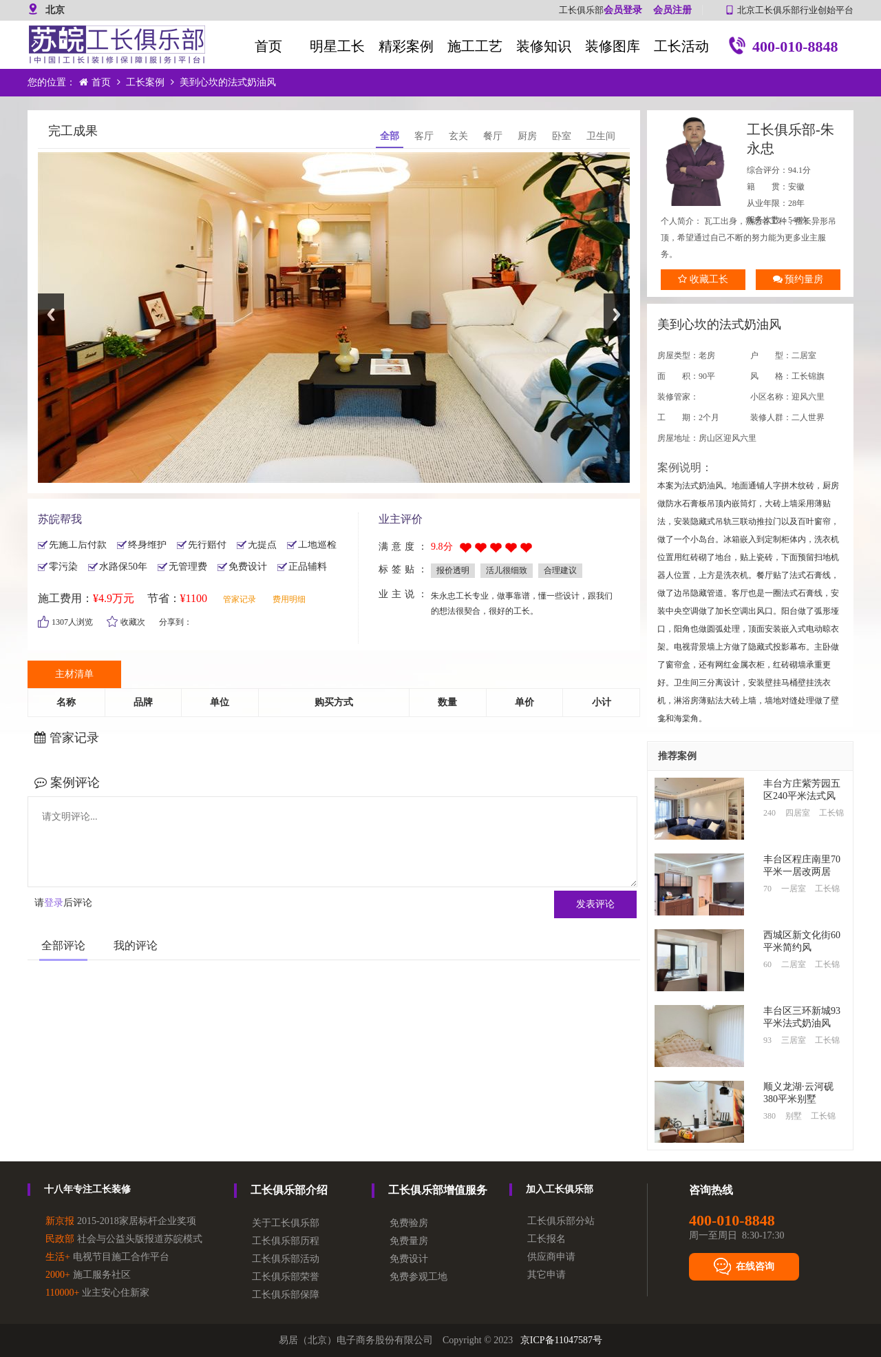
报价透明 (452, 570)
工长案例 (145, 82)
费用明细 (289, 599)
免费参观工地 (418, 1277)
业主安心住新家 (97, 1292)
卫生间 (600, 136)
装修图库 (612, 46)
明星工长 (337, 46)
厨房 (527, 136)
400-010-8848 (782, 48)
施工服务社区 (88, 1275)
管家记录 (239, 599)
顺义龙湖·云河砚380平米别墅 (798, 1092)
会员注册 (672, 10)
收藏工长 (703, 279)
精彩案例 (406, 46)
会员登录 (623, 10)
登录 (53, 903)
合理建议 (560, 570)
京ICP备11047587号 (561, 1340)
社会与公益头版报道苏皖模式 (123, 1239)
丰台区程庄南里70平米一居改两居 (801, 865)
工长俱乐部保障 (285, 1294)
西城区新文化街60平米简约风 (801, 941)
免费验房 (409, 1223)
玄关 (458, 136)
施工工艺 (474, 46)
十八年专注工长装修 (87, 1189)
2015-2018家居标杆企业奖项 (120, 1221)
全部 (389, 136)
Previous (51, 314)
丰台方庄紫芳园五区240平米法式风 (801, 789)
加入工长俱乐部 (559, 1189)
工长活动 (681, 46)
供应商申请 (551, 1257)
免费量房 (409, 1241)
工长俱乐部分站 (561, 1221)
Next (617, 314)
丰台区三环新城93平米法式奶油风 (801, 1017)
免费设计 (409, 1259)
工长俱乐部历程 (285, 1241)
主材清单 (74, 674)
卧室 (561, 136)
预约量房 (798, 279)
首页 (268, 46)
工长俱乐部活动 (285, 1259)
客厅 (424, 136)
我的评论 (136, 945)
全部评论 (63, 945)
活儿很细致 (506, 570)
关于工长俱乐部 (285, 1223)
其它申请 (546, 1275)
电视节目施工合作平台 (107, 1257)
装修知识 (543, 46)
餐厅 (492, 136)
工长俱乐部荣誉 (285, 1277)
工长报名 (546, 1239)
